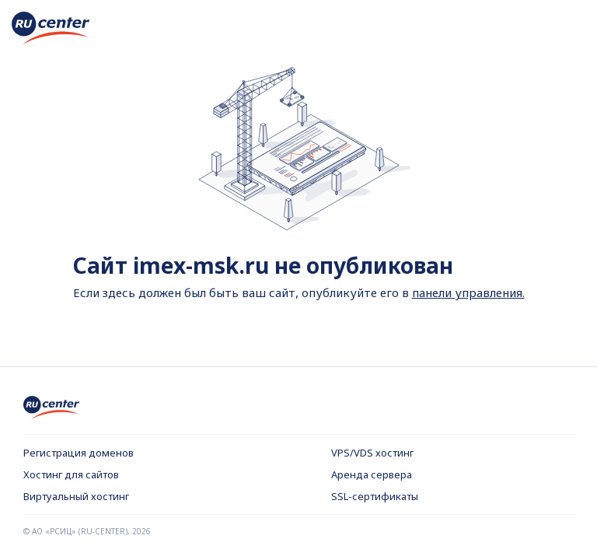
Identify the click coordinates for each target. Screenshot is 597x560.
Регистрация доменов (78, 453)
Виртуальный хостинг (76, 496)
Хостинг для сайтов (71, 474)
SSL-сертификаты (374, 496)
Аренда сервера (371, 474)
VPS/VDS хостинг (372, 453)
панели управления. (468, 292)
